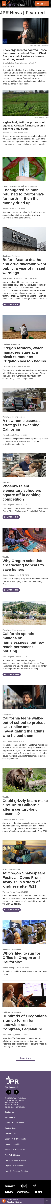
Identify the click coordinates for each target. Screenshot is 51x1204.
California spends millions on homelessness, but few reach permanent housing (23, 642)
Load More (25, 1058)
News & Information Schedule (16, 1171)
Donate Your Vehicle (13, 1144)
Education (7, 482)
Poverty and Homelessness (14, 417)
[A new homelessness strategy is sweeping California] (24, 400)
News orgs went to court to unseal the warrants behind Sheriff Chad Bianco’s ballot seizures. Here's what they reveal (25, 54)
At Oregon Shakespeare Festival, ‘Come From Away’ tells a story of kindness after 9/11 (24, 879)
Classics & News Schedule (15, 1160)
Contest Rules (10, 1128)
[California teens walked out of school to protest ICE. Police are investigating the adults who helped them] (24, 697)
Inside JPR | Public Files (14, 1123)
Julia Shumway (8, 1035)
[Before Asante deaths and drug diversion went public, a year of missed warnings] (24, 239)
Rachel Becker (8, 209)
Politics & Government (12, 950)
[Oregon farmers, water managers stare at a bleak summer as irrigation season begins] (24, 327)
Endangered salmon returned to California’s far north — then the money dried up (23, 196)
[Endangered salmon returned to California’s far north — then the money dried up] (24, 169)
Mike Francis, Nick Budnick (13, 278)
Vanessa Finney (9, 892)
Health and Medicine (11, 256)
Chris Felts (7, 819)
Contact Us (9, 1112)
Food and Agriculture (11, 344)
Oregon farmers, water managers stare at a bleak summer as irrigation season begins (24, 354)
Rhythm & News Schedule (15, 1166)
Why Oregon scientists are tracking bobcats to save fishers (23, 565)
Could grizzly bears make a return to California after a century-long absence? (25, 807)
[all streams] (47, 1201)
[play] (3, 1201)
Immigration (8, 714)
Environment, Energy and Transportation (20, 186)
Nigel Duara (7, 741)
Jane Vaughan (8, 505)
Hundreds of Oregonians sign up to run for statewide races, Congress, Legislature (25, 1022)
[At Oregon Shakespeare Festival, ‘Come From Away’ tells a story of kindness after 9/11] (24, 852)
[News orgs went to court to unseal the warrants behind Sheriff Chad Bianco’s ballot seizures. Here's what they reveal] (25, 31)
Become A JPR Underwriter (15, 1139)
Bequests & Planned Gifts (15, 1150)
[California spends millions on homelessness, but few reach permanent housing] (24, 613)
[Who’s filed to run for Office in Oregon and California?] (24, 932)
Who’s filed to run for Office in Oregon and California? (21, 957)
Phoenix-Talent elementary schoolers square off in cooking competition (22, 492)
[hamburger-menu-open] (4, 3)
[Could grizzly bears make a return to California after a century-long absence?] (24, 780)
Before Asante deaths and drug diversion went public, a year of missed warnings (24, 266)
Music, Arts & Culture (11, 869)
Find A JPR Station (12, 1155)
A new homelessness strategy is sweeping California (21, 425)
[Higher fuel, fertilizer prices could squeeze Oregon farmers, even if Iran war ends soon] (25, 103)
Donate (43, 4)
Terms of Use (10, 1117)
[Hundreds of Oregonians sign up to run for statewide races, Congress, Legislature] (24, 995)
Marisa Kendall (8, 435)
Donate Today (10, 1134)
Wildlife (6, 557)
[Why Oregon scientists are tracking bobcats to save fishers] (24, 540)
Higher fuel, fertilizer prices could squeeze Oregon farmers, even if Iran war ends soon (24, 125)
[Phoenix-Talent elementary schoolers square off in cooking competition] (24, 465)
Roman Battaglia (9, 575)
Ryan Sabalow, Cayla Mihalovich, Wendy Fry (20, 63)
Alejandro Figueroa (10, 132)
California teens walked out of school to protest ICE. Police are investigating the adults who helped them (24, 727)
